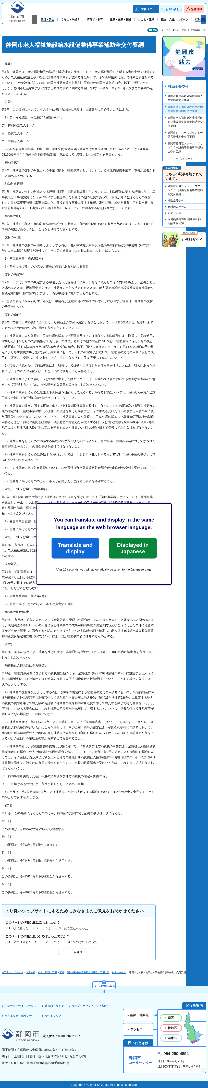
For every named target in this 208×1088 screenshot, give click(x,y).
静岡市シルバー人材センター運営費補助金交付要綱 (185, 134)
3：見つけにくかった (82, 942)
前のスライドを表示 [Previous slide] (34, 19)
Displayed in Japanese (133, 548)
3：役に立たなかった (73, 928)
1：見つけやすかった (23, 942)
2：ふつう (44, 928)
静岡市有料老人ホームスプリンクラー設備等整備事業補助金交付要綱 (185, 147)
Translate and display (75, 548)
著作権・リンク (54, 1006)
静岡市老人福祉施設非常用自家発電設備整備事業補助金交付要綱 (185, 121)
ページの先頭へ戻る (104, 986)
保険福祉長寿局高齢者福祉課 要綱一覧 (88, 972)
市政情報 (30, 972)
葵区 (171, 1018)
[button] (146, 9)
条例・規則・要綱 (47, 972)
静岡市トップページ (12, 972)
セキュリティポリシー (18, 1015)
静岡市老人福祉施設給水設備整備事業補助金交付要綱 (185, 108)
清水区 (172, 1038)
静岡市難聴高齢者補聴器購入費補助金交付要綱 (185, 98)
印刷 (155, 30)
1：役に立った (19, 928)
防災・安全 (174, 213)
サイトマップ (53, 1015)
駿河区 (172, 1028)
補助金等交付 (178, 87)
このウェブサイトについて (21, 1006)
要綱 (61, 972)
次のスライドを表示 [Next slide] (203, 19)
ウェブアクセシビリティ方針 (89, 1006)
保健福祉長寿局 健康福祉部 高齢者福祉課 (184, 221)
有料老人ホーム (177, 206)
